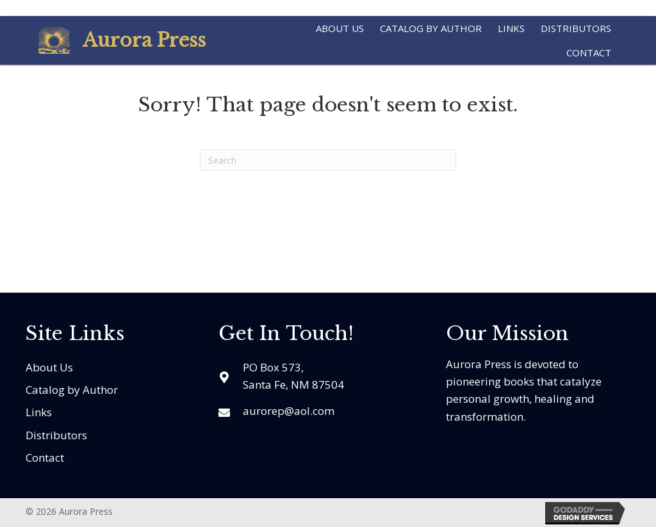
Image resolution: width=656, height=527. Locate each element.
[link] (339, 26)
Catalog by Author (72, 389)
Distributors (56, 435)
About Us (49, 367)
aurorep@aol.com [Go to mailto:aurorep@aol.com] (288, 410)
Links (39, 412)
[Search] (328, 160)
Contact (45, 457)
